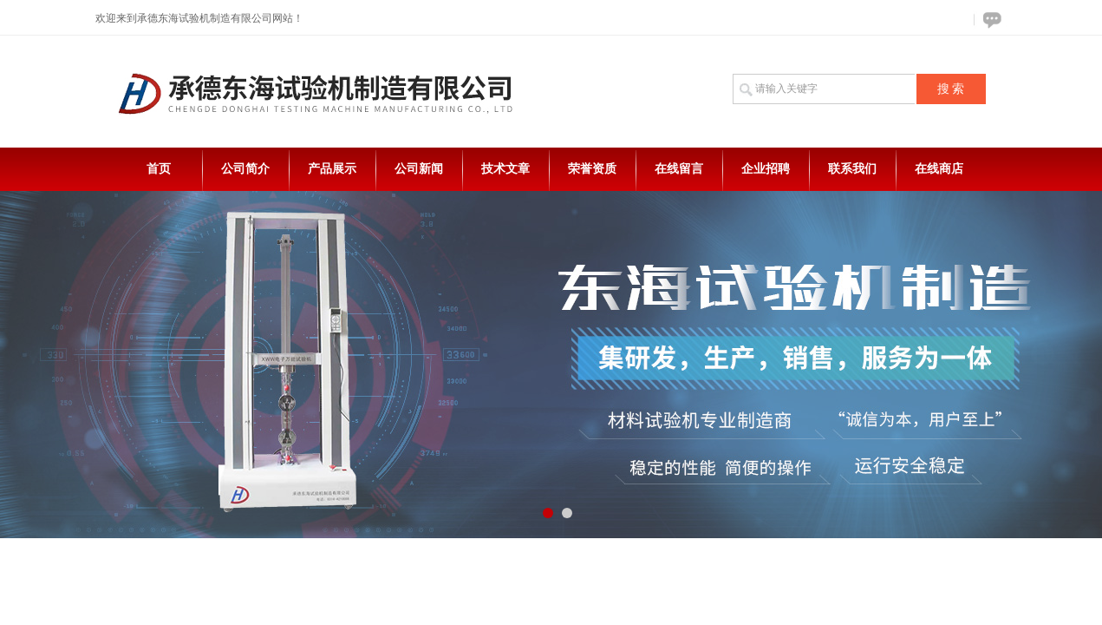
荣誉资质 (592, 168)
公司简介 (245, 168)
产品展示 (332, 168)
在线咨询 (989, 19)
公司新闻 (419, 168)
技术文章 (505, 168)
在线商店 (939, 168)
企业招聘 (765, 168)
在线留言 (679, 168)
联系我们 (852, 168)
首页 (159, 168)
